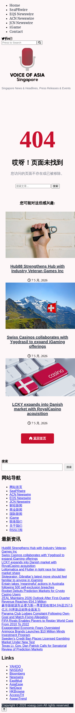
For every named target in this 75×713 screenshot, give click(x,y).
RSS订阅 (16, 530)
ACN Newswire (22, 18)
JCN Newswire (21, 23)
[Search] (39, 43)
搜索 (5, 461)
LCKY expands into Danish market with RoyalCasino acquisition (37, 409)
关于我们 (16, 525)
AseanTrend (18, 698)
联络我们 (16, 521)
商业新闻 (16, 509)
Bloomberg (17, 673)
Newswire (16, 677)
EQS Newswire (22, 14)
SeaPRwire (19, 10)
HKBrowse (17, 691)
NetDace (16, 688)
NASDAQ (16, 670)
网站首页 (16, 487)
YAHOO (15, 666)
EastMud (16, 680)
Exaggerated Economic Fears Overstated (31, 628)
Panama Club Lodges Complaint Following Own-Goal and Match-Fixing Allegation (36, 615)
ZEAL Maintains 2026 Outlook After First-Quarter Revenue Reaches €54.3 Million (36, 599)
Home (15, 5)
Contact (16, 31)
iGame (15, 27)
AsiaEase (16, 684)
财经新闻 (16, 505)
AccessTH (17, 695)
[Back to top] (4, 709)
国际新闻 (16, 513)
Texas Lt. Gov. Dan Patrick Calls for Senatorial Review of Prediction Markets (34, 647)
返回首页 (37, 438)
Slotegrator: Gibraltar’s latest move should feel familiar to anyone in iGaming (34, 578)
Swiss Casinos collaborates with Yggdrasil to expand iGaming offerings (37, 342)
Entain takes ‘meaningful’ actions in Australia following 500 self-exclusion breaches (33, 585)
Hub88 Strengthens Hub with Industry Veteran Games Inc (37, 268)
